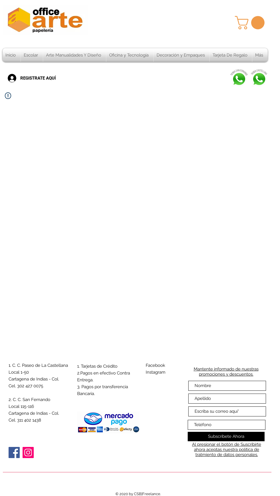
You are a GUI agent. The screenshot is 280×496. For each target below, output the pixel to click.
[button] (251, 22)
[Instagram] (28, 452)
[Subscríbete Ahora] (226, 437)
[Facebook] (14, 452)
